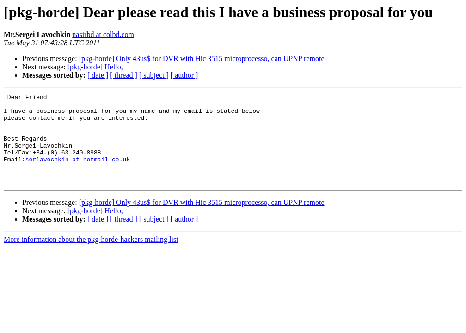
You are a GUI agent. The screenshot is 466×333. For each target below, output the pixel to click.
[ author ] (184, 75)
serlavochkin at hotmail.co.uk (77, 173)
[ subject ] (154, 75)
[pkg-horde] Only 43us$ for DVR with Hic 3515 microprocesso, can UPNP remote (202, 58)
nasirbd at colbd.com (103, 34)
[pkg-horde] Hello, (95, 67)
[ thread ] (123, 75)
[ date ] (97, 75)
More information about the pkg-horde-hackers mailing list (91, 257)
